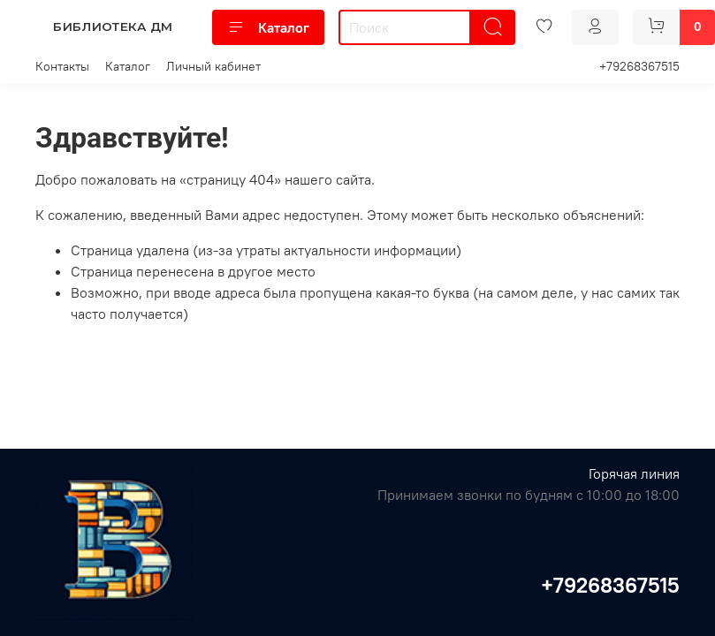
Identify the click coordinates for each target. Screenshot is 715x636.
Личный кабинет (213, 66)
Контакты (62, 66)
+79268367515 (639, 66)
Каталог (268, 27)
